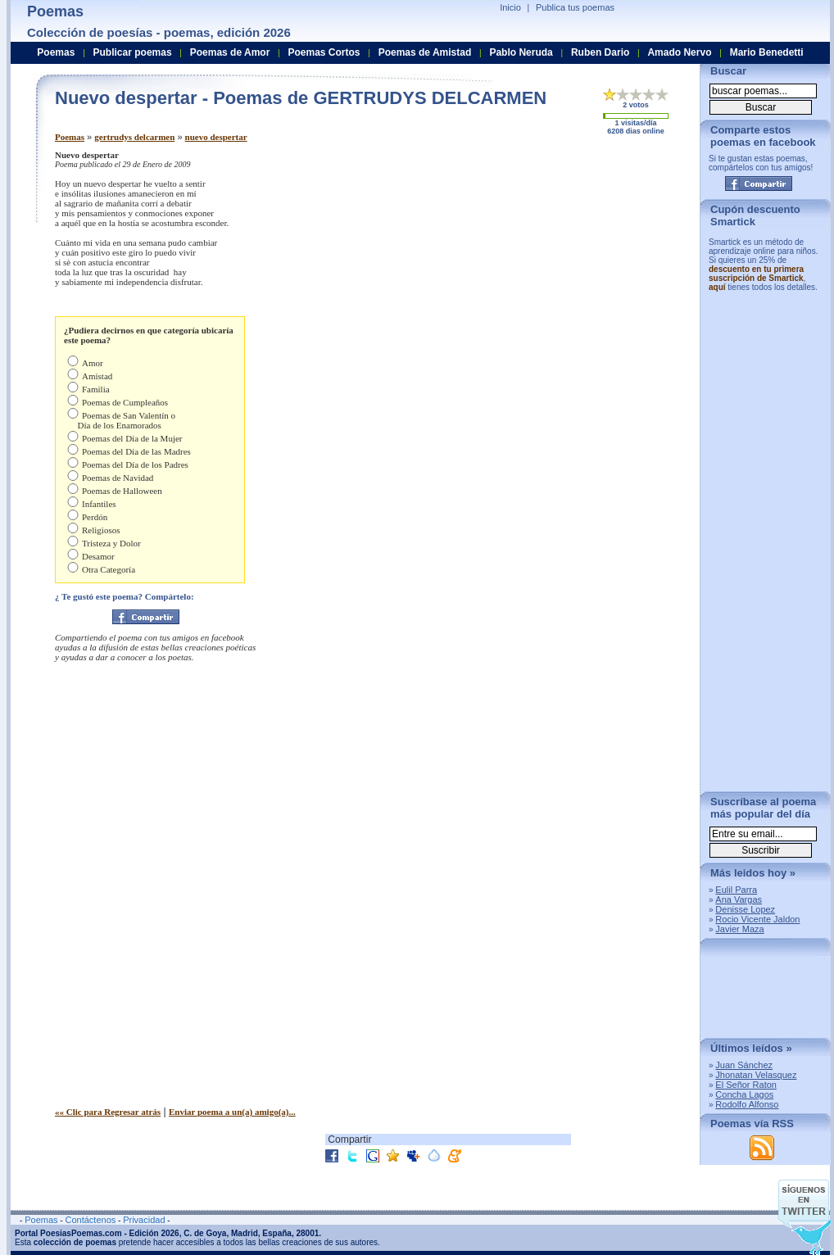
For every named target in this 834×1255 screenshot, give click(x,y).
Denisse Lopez (745, 909)
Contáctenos (90, 1220)
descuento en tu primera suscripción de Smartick (756, 274)
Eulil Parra (736, 890)
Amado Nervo (679, 52)
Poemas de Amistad (425, 52)
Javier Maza (739, 929)
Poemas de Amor (230, 52)
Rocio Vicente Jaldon (757, 919)
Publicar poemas (132, 52)
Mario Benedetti (767, 52)
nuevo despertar (216, 137)
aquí (717, 287)
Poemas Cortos (324, 52)
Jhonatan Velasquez (755, 1075)
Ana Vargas (738, 899)
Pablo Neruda (520, 52)
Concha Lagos (744, 1094)
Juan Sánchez (744, 1065)
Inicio (510, 7)
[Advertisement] (550, 264)
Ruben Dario (600, 52)
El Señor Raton (746, 1085)
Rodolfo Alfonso (746, 1104)
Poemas (69, 137)
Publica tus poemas (575, 7)
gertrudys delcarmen (134, 137)
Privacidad (144, 1220)
